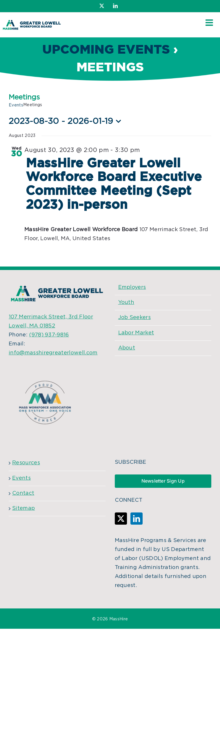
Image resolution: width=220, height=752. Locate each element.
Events (16, 105)
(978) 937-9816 (49, 335)
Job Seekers (134, 317)
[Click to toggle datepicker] (66, 121)
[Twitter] (121, 518)
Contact (23, 493)
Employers (132, 287)
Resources (26, 462)
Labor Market (136, 333)
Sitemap (23, 508)
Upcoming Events (106, 50)
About (126, 348)
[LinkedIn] (136, 518)
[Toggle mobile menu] (210, 22)
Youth (126, 302)
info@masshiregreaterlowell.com (53, 353)
